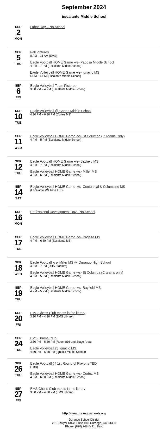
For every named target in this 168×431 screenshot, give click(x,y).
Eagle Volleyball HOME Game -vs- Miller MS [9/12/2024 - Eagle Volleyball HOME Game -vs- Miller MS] (63, 171)
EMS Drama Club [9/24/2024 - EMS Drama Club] (43, 338)
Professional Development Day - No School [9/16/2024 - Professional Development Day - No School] (62, 212)
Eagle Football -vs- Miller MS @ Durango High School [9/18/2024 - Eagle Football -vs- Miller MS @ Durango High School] (70, 262)
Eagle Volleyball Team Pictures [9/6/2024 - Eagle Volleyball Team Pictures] (53, 86)
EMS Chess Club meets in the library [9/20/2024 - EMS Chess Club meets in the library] (57, 313)
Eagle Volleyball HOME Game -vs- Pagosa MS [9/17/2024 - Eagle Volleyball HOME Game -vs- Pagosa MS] (65, 237)
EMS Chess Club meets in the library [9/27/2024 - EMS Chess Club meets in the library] (57, 389)
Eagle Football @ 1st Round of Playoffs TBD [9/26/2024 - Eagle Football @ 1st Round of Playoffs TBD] (63, 363)
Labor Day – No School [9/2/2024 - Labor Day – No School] (47, 27)
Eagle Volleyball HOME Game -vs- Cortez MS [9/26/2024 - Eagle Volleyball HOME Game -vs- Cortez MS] (64, 373)
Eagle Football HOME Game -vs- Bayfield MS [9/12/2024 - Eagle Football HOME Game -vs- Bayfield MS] (64, 161)
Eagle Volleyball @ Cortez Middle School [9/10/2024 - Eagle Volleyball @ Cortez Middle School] (60, 111)
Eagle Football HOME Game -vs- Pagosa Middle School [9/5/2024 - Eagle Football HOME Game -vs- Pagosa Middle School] (72, 62)
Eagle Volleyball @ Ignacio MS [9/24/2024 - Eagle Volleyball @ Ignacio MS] (53, 348)
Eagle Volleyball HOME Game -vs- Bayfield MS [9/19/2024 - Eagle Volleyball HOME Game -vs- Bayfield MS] (65, 288)
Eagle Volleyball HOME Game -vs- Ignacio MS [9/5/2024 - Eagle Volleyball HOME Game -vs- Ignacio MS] (65, 72)
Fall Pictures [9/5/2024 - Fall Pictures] (39, 52)
